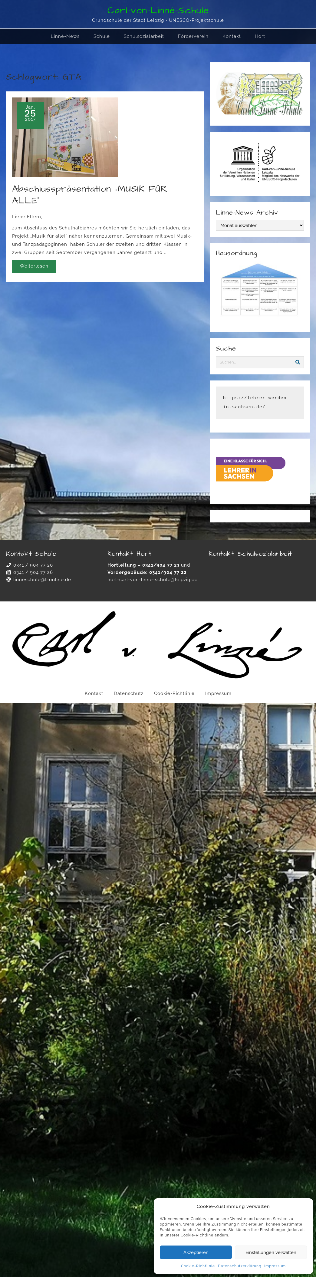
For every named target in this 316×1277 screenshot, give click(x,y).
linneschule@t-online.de (42, 579)
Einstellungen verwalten (270, 1252)
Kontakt (94, 693)
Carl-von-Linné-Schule (158, 10)
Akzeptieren (196, 1252)
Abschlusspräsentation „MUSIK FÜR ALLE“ (89, 195)
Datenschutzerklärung (239, 1266)
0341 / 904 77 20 (33, 565)
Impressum (275, 1266)
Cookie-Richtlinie (198, 1266)
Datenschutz (128, 693)
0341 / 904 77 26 (33, 572)
